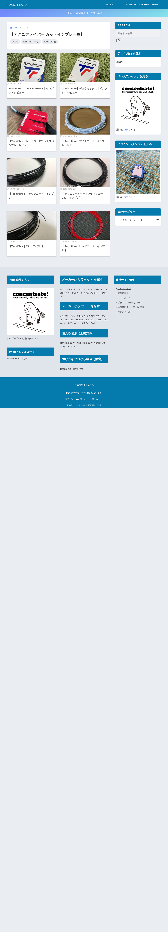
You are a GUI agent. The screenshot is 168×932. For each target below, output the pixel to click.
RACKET (110, 4)
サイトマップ (124, 288)
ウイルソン (82, 289)
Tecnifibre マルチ (31, 41)
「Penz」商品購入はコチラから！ (83, 13)
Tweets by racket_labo (18, 358)
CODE (15, 41)
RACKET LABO (20, 4)
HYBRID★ (131, 4)
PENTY (156, 4)
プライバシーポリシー (128, 302)
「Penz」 (20, 338)
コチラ (127, 129)
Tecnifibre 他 (51, 41)
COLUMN (144, 4)
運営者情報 (123, 293)
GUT (120, 4)
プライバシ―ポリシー (76, 399)
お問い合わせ (124, 311)
